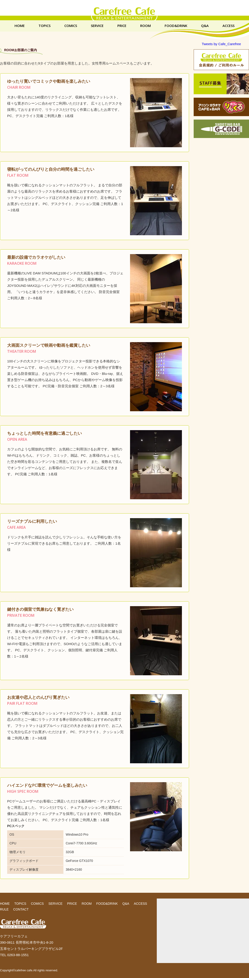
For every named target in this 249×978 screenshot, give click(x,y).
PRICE (121, 25)
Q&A (205, 25)
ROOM (145, 25)
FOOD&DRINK (176, 25)
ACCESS (228, 25)
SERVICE (97, 25)
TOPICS (44, 25)
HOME (20, 25)
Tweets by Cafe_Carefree (221, 44)
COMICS (70, 25)
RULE (4, 909)
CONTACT (21, 909)
